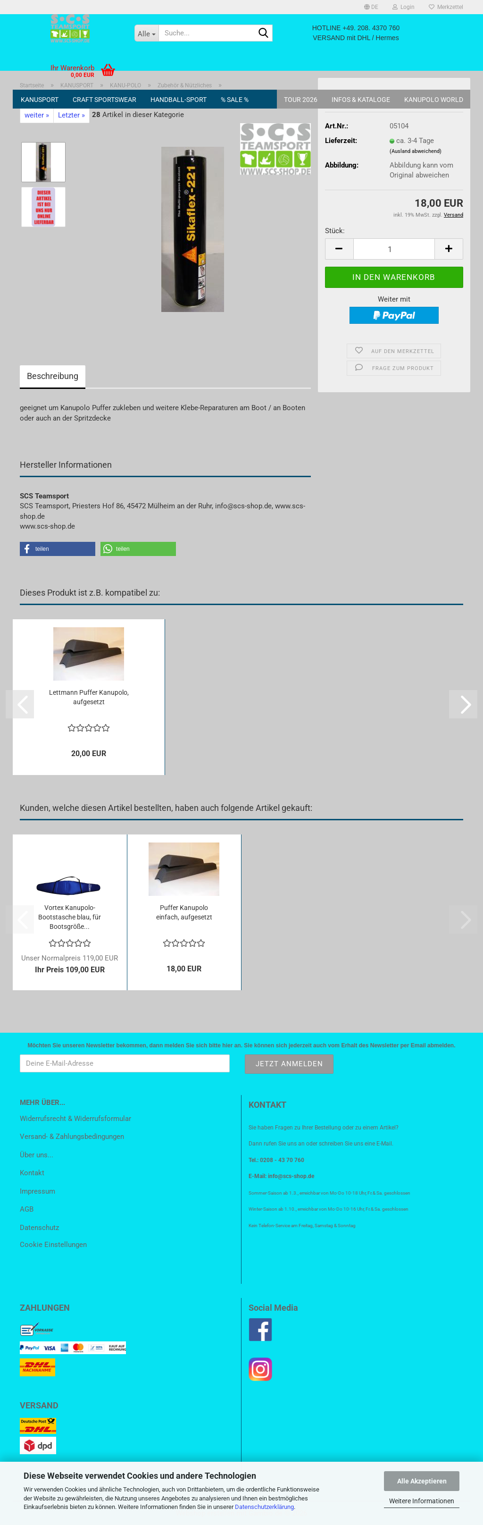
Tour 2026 (300, 99)
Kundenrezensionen (129, 376)
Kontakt (32, 1173)
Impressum (37, 1191)
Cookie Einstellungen (53, 1244)
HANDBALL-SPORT (178, 99)
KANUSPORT (39, 99)
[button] (371, 7)
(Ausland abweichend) (415, 151)
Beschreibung (52, 376)
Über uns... (36, 1155)
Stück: (335, 231)
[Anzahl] (394, 249)
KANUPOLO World (433, 99)
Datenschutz (39, 1227)
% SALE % (235, 99)
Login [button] (403, 7)
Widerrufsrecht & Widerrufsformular (75, 1118)
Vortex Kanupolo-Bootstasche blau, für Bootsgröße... (69, 917)
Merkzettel (446, 7)
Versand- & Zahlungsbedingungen (72, 1136)
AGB (26, 1209)
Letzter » (71, 115)
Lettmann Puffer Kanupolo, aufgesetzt (89, 697)
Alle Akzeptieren (422, 1481)
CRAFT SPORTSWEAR (104, 99)
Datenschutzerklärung (264, 1506)
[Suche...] (146, 33)
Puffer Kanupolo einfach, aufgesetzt (184, 912)
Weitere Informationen (421, 1501)
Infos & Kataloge (361, 99)
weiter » (37, 115)
